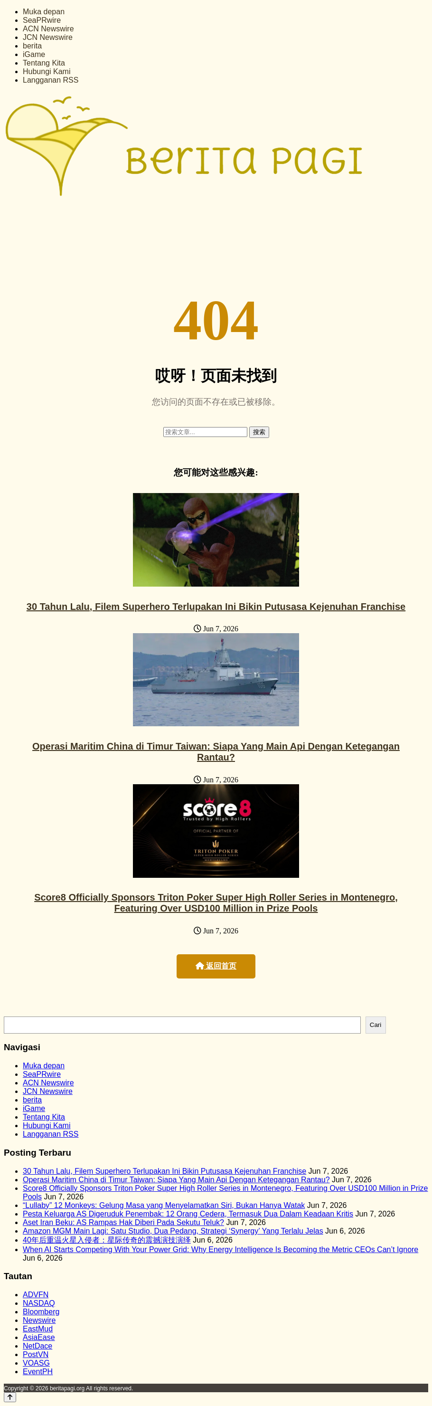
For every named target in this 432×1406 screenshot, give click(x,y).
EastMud (38, 1329)
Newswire (39, 1320)
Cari (375, 1024)
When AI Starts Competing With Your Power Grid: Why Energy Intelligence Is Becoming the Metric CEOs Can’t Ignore (220, 1249)
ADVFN (35, 1295)
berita (32, 46)
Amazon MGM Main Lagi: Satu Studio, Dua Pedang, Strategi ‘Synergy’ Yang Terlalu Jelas (173, 1231)
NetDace (37, 1346)
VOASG (36, 1363)
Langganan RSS (50, 80)
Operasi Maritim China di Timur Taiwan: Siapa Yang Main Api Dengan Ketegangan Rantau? (216, 751)
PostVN (35, 1354)
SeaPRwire (42, 20)
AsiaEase (39, 1337)
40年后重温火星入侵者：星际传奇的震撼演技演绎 (107, 1240)
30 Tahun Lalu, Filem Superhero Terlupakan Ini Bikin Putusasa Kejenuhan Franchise (216, 606)
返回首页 (216, 966)
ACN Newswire (48, 29)
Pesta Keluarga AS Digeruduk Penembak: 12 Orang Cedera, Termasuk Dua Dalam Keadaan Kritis (188, 1214)
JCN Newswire (48, 37)
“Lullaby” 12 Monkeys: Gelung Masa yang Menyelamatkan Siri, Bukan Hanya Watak (164, 1205)
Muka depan (44, 12)
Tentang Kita (44, 63)
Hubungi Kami (47, 71)
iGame (34, 54)
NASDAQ (39, 1303)
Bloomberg (41, 1312)
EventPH (38, 1372)
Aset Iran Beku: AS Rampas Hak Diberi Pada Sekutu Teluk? (123, 1222)
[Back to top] (10, 1397)
